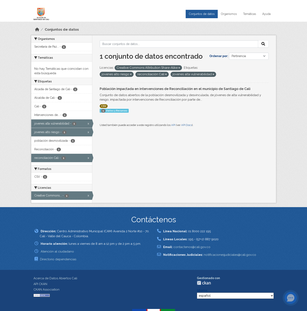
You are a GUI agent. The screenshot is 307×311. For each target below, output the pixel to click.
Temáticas (249, 14)
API (173, 125)
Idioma (202, 290)
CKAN (204, 283)
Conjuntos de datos (202, 14)
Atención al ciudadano (57, 251)
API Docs (186, 125)
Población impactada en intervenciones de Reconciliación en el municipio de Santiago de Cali (175, 89)
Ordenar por (218, 56)
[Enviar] (263, 44)
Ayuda (266, 14)
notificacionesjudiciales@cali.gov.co (230, 255)
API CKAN (40, 284)
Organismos (229, 14)
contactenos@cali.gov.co (191, 247)
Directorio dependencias (58, 259)
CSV (103, 106)
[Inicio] (37, 29)
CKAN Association (46, 289)
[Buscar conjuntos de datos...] (179, 44)
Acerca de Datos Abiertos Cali (55, 278)
